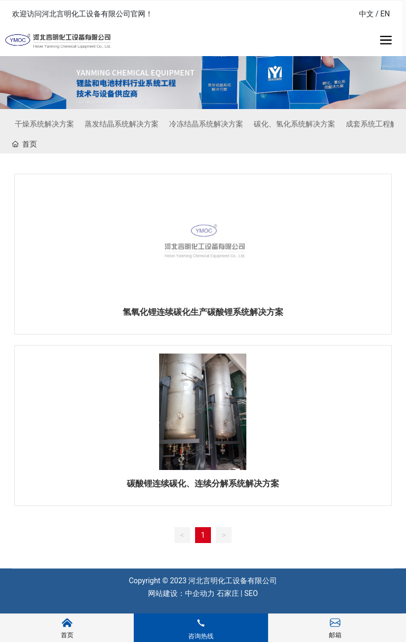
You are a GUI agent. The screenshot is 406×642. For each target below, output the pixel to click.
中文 (366, 14)
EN (385, 14)
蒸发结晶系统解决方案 (122, 124)
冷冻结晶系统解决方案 (206, 124)
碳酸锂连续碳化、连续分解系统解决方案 (203, 483)
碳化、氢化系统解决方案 (294, 124)
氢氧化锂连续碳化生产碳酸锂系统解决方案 (203, 312)
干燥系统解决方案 (44, 124)
